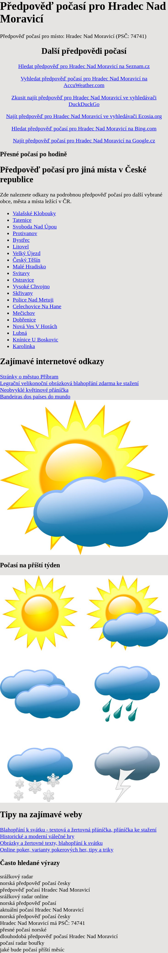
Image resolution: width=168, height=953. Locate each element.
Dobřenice (24, 319)
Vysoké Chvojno (31, 286)
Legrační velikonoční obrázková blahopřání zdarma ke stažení (69, 383)
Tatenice (22, 220)
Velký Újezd (26, 253)
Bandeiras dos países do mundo (35, 396)
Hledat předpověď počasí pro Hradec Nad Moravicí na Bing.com (83, 128)
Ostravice (23, 280)
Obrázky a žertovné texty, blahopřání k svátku (51, 843)
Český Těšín (26, 260)
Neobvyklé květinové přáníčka (34, 390)
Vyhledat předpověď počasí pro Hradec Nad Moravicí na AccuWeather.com (84, 81)
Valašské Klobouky (34, 213)
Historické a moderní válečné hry (37, 836)
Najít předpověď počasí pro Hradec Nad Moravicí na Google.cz (84, 140)
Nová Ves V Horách (35, 326)
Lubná (20, 333)
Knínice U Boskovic (35, 339)
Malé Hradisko (29, 266)
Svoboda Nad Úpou (35, 226)
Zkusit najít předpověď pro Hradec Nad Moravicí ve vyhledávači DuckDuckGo (84, 100)
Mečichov (24, 313)
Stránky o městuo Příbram (29, 376)
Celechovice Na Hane (37, 306)
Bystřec (21, 240)
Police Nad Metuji (33, 299)
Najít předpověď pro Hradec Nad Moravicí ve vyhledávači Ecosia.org (84, 116)
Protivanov (25, 233)
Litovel (21, 246)
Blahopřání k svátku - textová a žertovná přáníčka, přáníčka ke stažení (78, 829)
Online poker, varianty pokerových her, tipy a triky (56, 849)
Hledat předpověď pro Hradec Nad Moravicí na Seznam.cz (84, 66)
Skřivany (23, 293)
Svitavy (21, 273)
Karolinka (24, 346)
